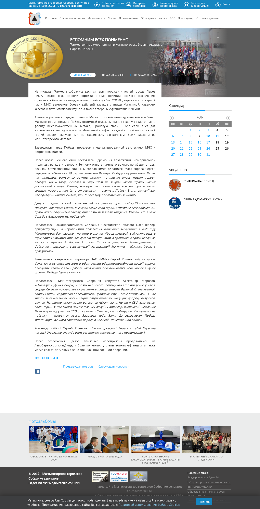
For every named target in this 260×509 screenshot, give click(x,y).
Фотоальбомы (42, 421)
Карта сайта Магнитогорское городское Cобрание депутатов (139, 486)
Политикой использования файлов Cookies (149, 505)
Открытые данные (207, 18)
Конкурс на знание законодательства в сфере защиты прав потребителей (155, 459)
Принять (204, 502)
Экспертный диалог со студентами (206, 458)
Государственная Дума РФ (203, 477)
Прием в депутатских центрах (203, 199)
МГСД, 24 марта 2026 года (105, 456)
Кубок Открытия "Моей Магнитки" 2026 (54, 458)
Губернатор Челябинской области (208, 482)
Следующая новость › (114, 366)
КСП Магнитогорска (199, 487)
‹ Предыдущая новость (77, 366)
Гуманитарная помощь (199, 181)
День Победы (83, 75)
